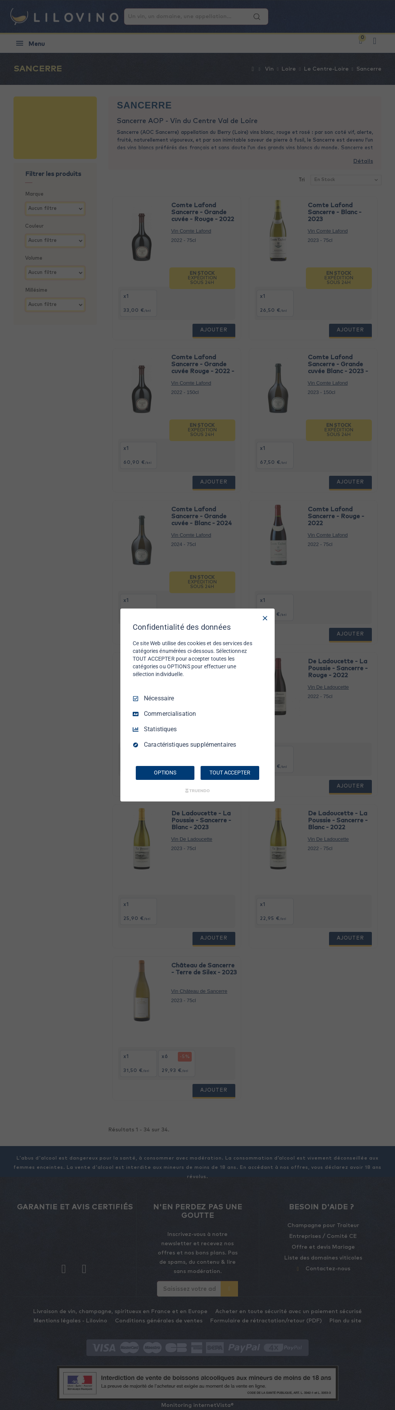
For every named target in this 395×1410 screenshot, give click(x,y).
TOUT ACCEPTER (229, 772)
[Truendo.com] (197, 791)
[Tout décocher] (265, 618)
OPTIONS (165, 772)
